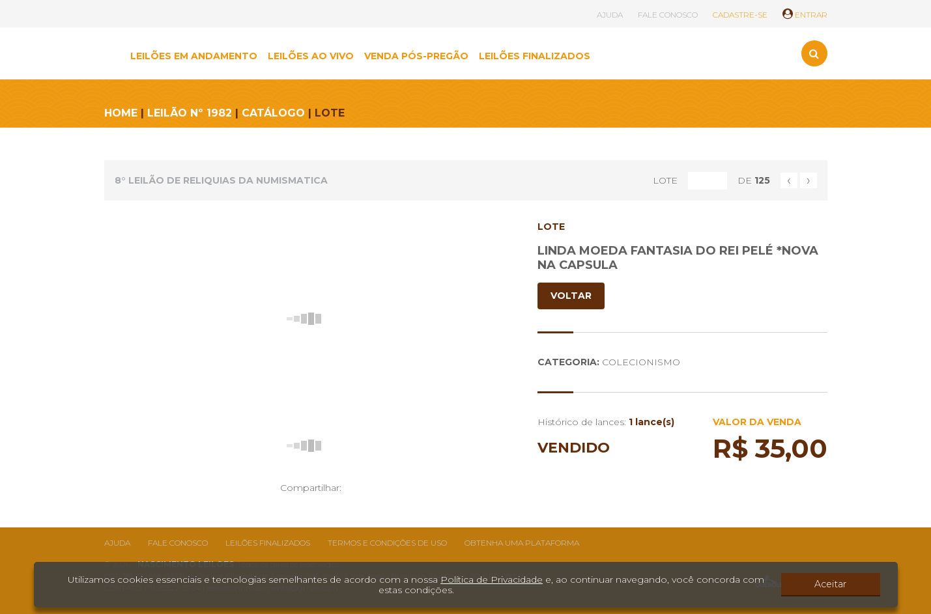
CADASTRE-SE (740, 15)
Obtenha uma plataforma (522, 543)
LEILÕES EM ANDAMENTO (193, 56)
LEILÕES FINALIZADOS (534, 56)
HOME (120, 113)
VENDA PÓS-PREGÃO (416, 56)
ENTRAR (804, 15)
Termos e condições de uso (387, 543)
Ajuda (117, 543)
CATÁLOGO (273, 113)
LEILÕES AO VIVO (311, 56)
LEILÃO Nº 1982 (189, 113)
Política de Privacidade (491, 579)
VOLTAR (571, 295)
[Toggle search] (814, 53)
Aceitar (843, 585)
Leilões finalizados (267, 543)
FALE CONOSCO (668, 15)
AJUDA (610, 15)
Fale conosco (178, 543)
